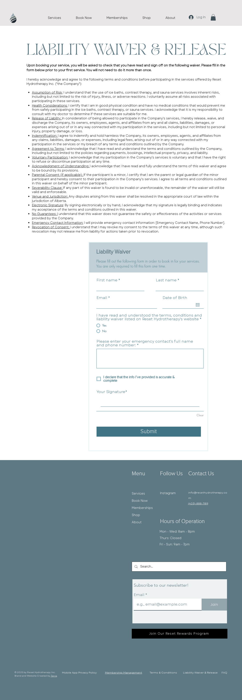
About (137, 522)
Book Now (140, 501)
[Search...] (178, 566)
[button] (213, 17)
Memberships (142, 508)
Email (102, 298)
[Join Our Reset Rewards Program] (179, 634)
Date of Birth (175, 298)
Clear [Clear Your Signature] (200, 415)
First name (107, 280)
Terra (54, 675)
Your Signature (111, 391)
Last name (166, 280)
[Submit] (149, 432)
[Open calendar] (197, 305)
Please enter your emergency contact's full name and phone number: (145, 343)
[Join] (214, 605)
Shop (136, 515)
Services (138, 493)
